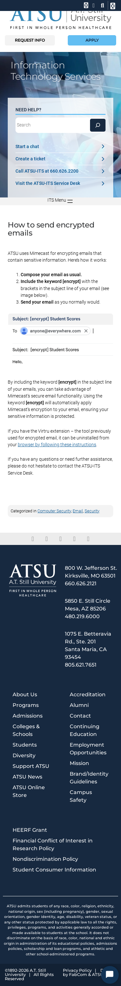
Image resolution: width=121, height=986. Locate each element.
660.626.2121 (80, 583)
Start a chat (60, 146)
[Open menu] (60, 201)
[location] (93, 5)
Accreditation (88, 694)
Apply (92, 40)
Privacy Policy (77, 971)
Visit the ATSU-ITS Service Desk (60, 183)
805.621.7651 (80, 665)
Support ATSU (31, 766)
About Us (25, 694)
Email (78, 510)
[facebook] (33, 539)
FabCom (78, 975)
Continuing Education (84, 730)
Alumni (79, 705)
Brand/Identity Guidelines (89, 778)
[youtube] (88, 539)
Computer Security (54, 510)
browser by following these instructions (57, 444)
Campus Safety (81, 796)
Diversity (24, 755)
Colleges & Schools (26, 730)
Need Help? (28, 109)
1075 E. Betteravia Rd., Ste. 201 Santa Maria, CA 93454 (88, 645)
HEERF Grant (30, 830)
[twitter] (47, 539)
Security (92, 510)
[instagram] (74, 539)
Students (25, 745)
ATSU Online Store (29, 791)
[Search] (98, 125)
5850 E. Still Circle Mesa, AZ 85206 (87, 605)
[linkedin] (60, 539)
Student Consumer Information (54, 870)
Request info (30, 40)
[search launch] (102, 5)
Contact (80, 716)
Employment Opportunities (88, 749)
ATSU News (27, 777)
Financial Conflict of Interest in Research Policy (53, 844)
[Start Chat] (110, 975)
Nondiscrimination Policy (45, 859)
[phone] (85, 5)
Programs (26, 705)
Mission (79, 763)
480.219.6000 (82, 616)
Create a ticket (60, 158)
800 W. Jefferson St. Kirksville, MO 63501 (91, 572)
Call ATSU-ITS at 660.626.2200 (60, 171)
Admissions (28, 716)
